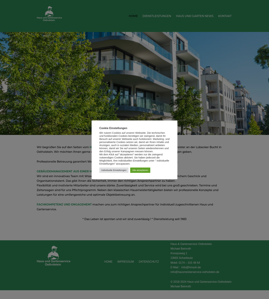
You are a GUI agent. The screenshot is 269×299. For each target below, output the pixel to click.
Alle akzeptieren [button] (140, 170)
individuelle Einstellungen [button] (113, 170)
